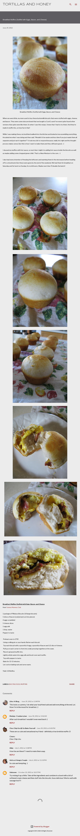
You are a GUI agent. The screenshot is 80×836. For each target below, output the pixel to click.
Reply (12, 711)
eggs (18, 684)
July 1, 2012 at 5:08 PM (23, 748)
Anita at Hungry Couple (18, 760)
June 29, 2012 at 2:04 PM (31, 701)
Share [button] (72, 684)
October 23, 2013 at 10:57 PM (29, 772)
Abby (11, 748)
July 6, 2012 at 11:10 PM (38, 760)
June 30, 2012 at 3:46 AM (38, 716)
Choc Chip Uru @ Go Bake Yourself (22, 728)
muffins (24, 684)
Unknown (13, 772)
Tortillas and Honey (27, 4)
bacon (12, 684)
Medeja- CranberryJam (18, 716)
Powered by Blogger (40, 826)
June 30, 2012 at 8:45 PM (46, 728)
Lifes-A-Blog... (15, 701)
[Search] (70, 4)
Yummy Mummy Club (13, 607)
